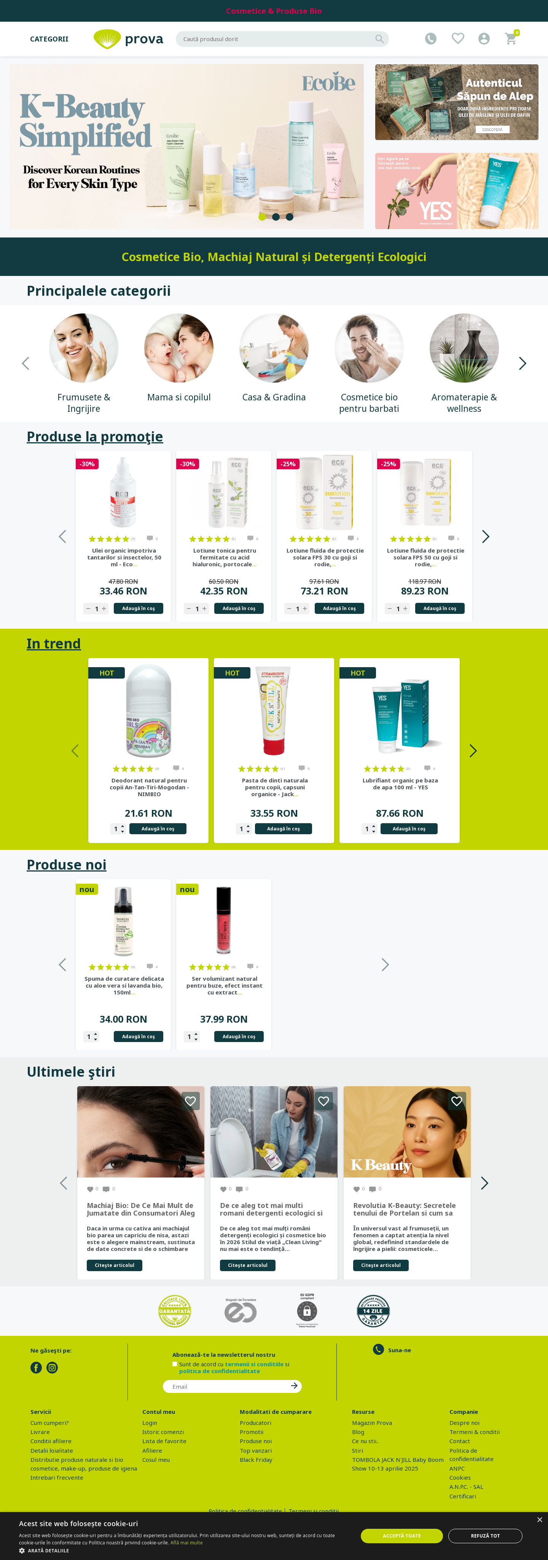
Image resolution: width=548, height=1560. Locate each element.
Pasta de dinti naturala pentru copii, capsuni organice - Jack (275, 787)
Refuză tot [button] (485, 1536)
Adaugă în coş (138, 608)
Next (522, 363)
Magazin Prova (372, 1422)
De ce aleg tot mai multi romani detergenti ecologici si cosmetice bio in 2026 (271, 1209)
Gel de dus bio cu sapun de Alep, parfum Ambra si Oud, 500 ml (124, 985)
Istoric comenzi (163, 1432)
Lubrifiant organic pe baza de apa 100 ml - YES (400, 783)
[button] (183, 1550)
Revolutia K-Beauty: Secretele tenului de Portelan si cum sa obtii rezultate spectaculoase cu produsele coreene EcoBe (404, 1209)
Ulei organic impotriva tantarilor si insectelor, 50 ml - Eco (124, 557)
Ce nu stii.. (365, 1441)
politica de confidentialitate (219, 1371)
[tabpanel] (187, 146)
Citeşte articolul (114, 1265)
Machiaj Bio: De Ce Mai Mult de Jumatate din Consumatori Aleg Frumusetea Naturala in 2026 (141, 1209)
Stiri (357, 1450)
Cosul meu (156, 1459)
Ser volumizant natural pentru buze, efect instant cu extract (325, 985)
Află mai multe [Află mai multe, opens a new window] (186, 1542)
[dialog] (274, 1536)
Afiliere (152, 1450)
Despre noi (464, 1422)
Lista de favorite (164, 1441)
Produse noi (67, 864)
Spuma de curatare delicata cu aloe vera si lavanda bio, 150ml (224, 985)
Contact (459, 1441)
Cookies (460, 1477)
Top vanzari (256, 1450)
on (92, 538)
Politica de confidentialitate (245, 1511)
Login (149, 1422)
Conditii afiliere (51, 1441)
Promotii (251, 1432)
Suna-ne (399, 1350)
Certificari (462, 1496)
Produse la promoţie (95, 436)
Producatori (255, 1422)
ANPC (457, 1468)
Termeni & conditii (474, 1432)
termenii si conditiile (254, 1364)
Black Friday (256, 1459)
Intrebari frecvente (56, 1477)
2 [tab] (276, 217)
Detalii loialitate (51, 1450)
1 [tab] (262, 217)
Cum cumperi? (49, 1422)
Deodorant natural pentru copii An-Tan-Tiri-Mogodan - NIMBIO (149, 787)
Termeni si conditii (313, 1511)
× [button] (539, 1520)
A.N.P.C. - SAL (466, 1486)
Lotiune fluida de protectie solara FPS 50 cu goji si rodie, (425, 557)
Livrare (40, 1432)
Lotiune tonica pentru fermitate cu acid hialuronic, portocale (224, 557)
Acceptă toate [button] (402, 1536)
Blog (358, 1432)
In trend (54, 643)
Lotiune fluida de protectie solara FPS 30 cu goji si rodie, (325, 557)
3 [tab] (289, 217)
